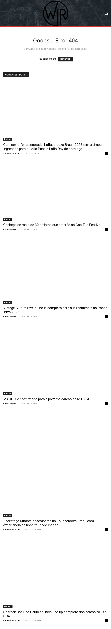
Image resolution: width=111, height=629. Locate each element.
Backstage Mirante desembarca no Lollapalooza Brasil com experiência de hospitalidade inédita (48, 523)
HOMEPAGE (65, 59)
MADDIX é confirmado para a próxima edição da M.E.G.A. (46, 399)
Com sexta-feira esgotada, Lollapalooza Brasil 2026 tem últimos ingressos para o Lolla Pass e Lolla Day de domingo (52, 147)
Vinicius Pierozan (11, 153)
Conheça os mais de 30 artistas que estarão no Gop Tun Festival (52, 225)
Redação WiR (9, 229)
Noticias (7, 139)
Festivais (8, 606)
